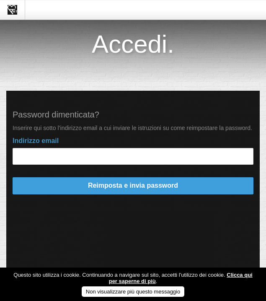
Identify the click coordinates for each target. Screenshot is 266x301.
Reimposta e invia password (133, 185)
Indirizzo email (36, 140)
